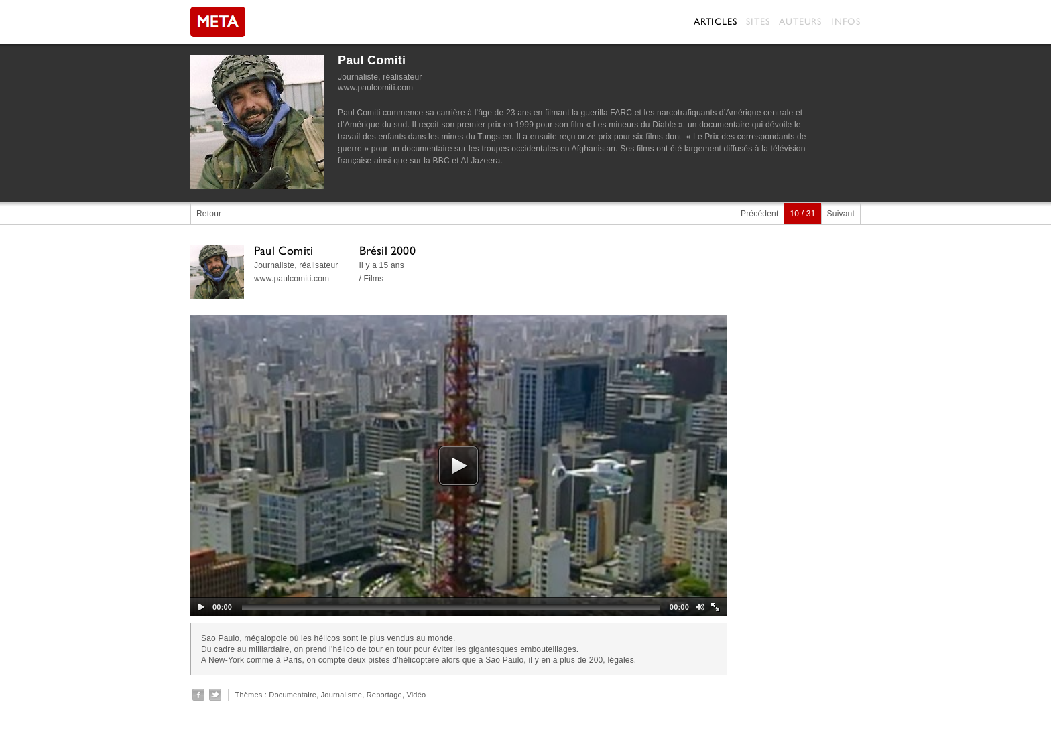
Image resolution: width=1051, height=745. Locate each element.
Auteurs (800, 21)
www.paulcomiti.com (375, 87)
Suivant (841, 213)
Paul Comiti (372, 60)
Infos (846, 21)
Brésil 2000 (387, 250)
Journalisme (342, 695)
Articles (715, 21)
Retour (208, 213)
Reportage (384, 695)
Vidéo (416, 695)
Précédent (760, 213)
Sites (757, 21)
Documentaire (292, 695)
